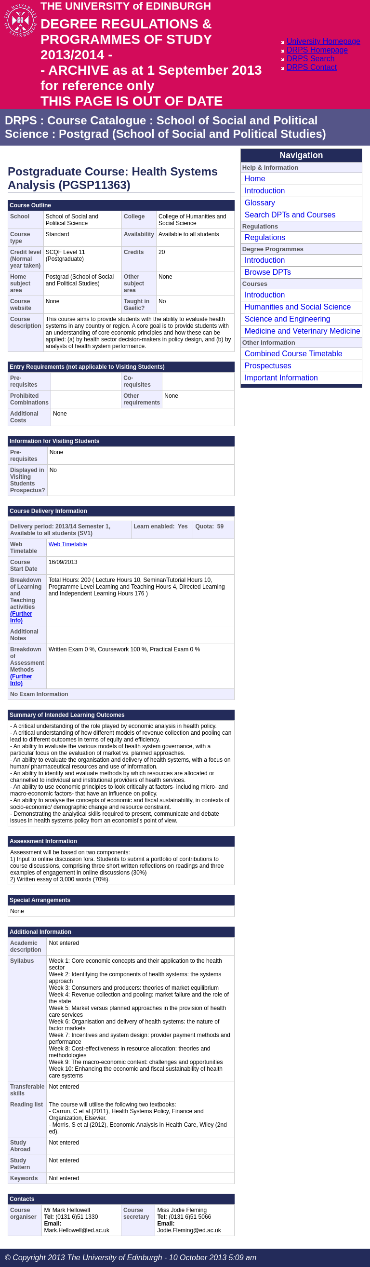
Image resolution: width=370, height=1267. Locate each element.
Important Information (281, 378)
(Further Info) (21, 617)
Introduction (265, 191)
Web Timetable (68, 544)
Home (255, 179)
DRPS (21, 120)
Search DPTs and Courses (290, 215)
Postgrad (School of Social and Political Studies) (192, 133)
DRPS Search (311, 58)
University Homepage (323, 41)
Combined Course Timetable (294, 354)
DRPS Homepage (317, 50)
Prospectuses (268, 366)
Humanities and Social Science (298, 307)
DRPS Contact (312, 67)
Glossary (260, 203)
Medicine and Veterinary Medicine (302, 331)
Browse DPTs (268, 272)
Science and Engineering (287, 319)
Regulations (265, 237)
